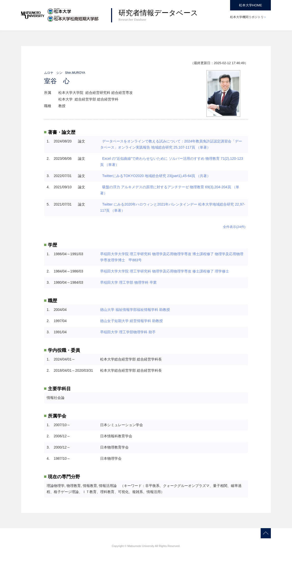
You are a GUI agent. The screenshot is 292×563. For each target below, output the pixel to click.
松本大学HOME (250, 5)
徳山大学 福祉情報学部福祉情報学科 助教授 (135, 310)
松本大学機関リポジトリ (247, 17)
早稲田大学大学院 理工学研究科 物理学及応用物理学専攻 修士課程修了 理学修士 (164, 271)
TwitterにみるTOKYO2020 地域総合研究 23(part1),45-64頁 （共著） (156, 176)
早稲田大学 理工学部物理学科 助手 (128, 332)
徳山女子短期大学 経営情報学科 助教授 (131, 321)
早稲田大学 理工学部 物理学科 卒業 (128, 282)
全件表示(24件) (234, 227)
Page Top (266, 533)
